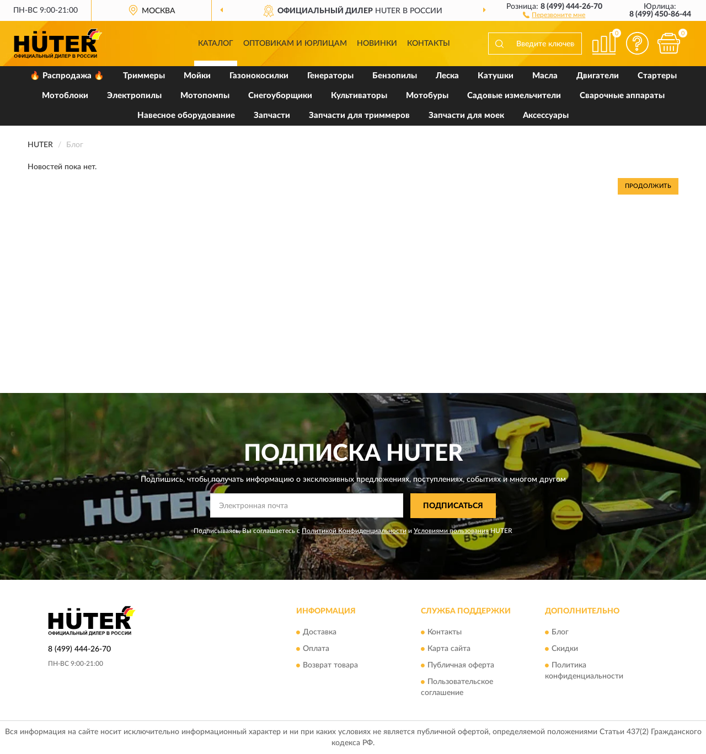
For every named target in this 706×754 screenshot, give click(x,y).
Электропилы (134, 95)
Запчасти (272, 115)
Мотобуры (427, 95)
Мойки (197, 76)
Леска (447, 76)
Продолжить (648, 186)
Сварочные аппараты (622, 95)
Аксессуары (546, 115)
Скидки (565, 649)
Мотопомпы (204, 95)
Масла (545, 76)
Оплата (316, 649)
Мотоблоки (65, 95)
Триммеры (144, 76)
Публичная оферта (460, 666)
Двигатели (597, 76)
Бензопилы (394, 76)
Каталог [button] (215, 43)
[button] (554, 14)
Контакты (428, 43)
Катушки (496, 76)
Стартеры (657, 76)
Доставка (319, 633)
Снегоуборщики (280, 95)
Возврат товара (330, 666)
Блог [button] (560, 633)
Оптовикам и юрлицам (295, 43)
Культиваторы (359, 95)
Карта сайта (448, 649)
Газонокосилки (258, 76)
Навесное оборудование (186, 115)
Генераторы (330, 76)
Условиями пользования (451, 530)
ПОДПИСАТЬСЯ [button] (453, 506)
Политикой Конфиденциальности (354, 530)
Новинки (377, 43)
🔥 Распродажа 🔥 (67, 76)
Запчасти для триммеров (359, 115)
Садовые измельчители (514, 95)
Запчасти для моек (466, 115)
